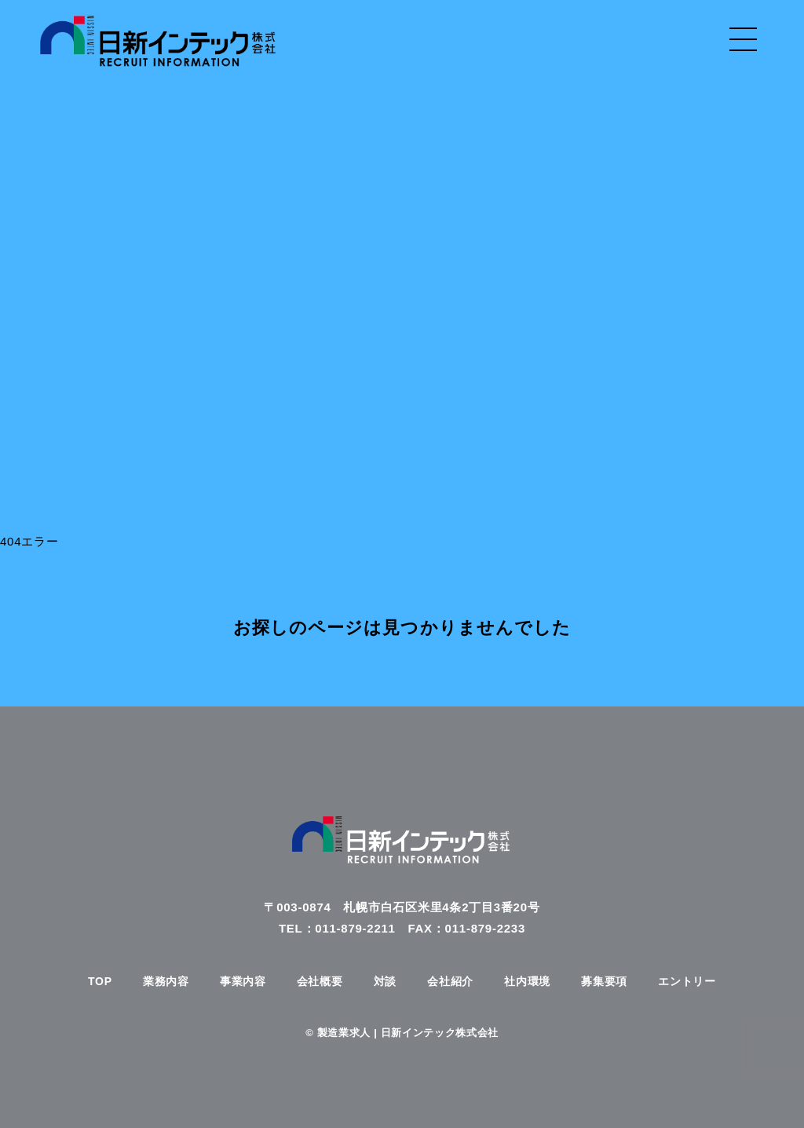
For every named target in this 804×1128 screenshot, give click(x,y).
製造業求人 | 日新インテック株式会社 (408, 1033)
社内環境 (527, 981)
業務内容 (166, 981)
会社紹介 (450, 981)
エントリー (687, 981)
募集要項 (604, 981)
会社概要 (320, 981)
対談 (385, 981)
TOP (100, 981)
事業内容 (243, 981)
